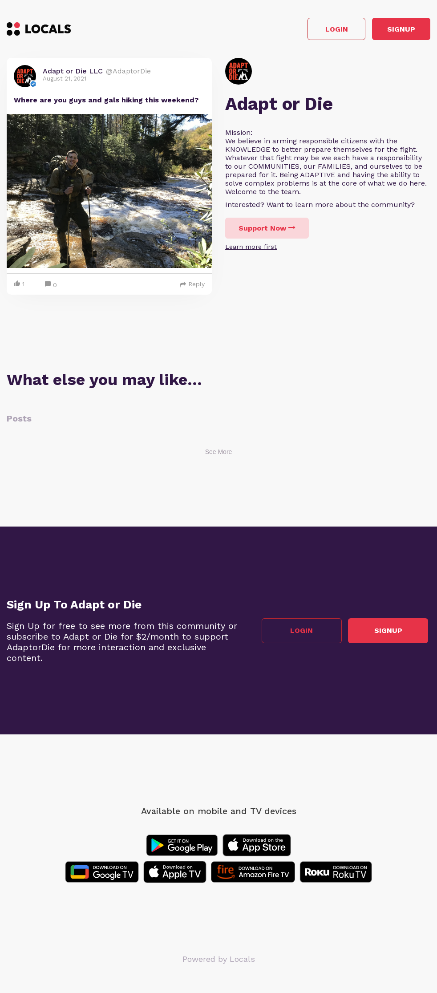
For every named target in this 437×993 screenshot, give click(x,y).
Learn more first (251, 249)
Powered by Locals (218, 961)
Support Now (267, 231)
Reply (192, 286)
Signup (390, 30)
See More (218, 454)
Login (303, 30)
